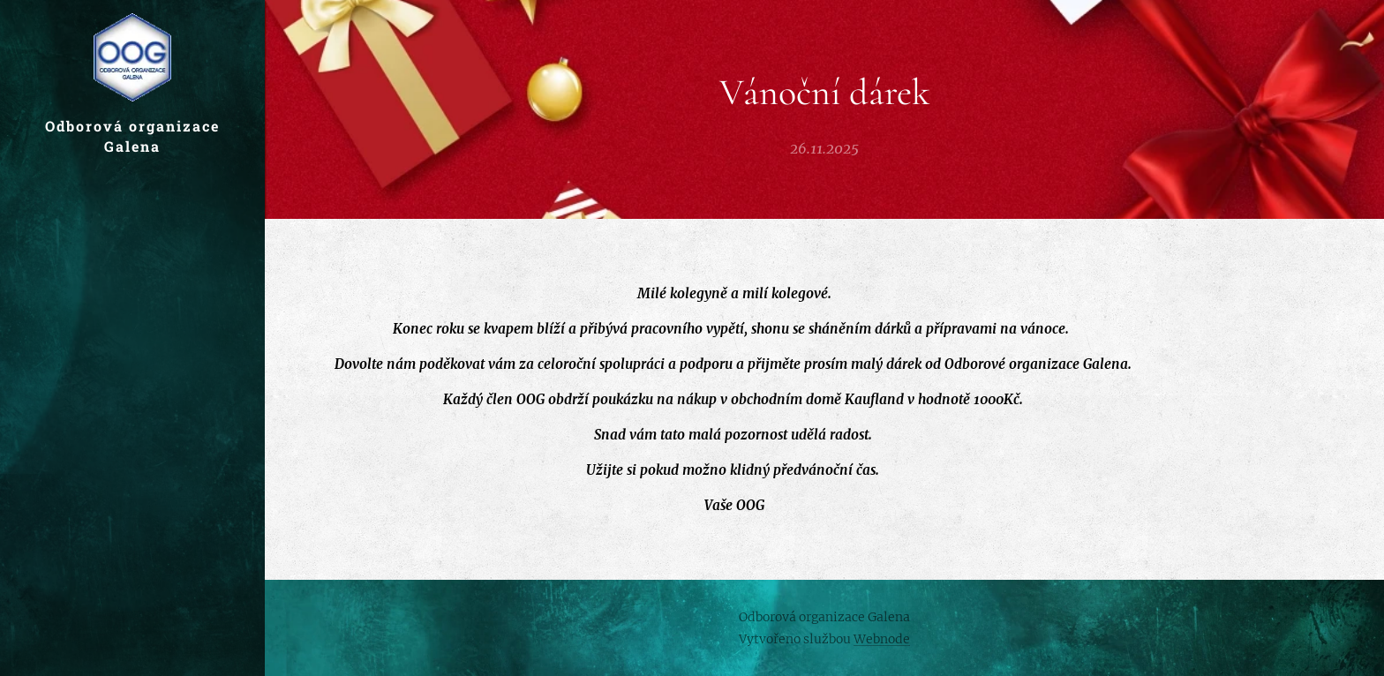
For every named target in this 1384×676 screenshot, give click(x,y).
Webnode (882, 639)
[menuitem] (132, 362)
